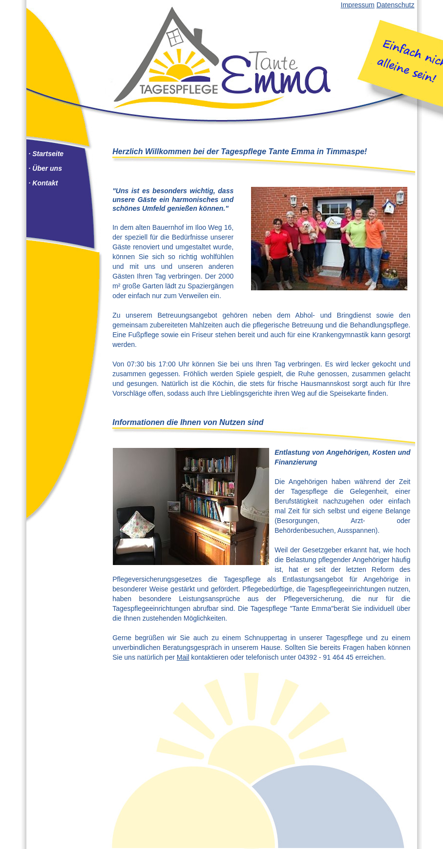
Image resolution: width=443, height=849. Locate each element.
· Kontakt (43, 183)
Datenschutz (396, 5)
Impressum (358, 5)
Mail (183, 657)
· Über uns (45, 168)
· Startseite (46, 154)
